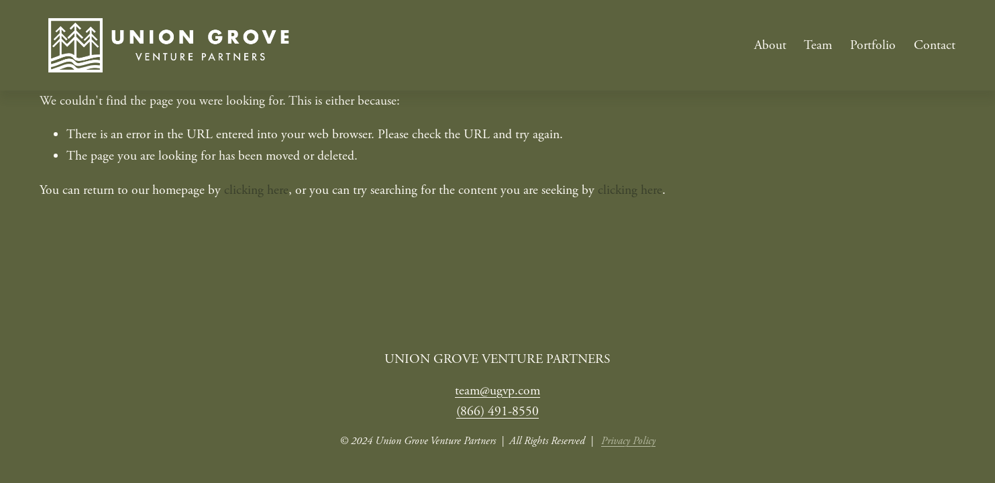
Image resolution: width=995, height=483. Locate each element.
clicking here (256, 190)
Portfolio (873, 45)
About (770, 45)
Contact (934, 45)
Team (818, 45)
